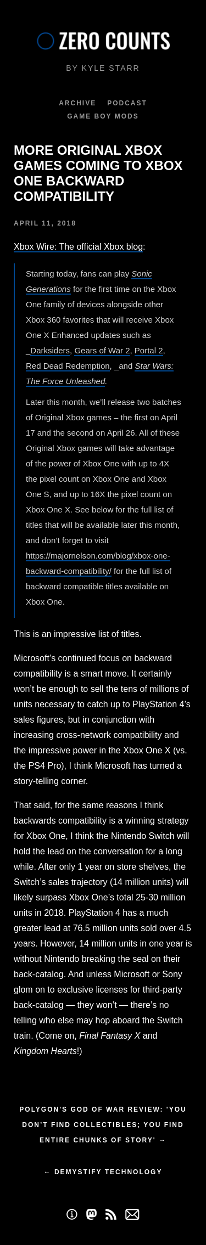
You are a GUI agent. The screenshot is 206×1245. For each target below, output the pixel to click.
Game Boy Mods (102, 116)
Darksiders (50, 350)
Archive (77, 103)
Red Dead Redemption (68, 365)
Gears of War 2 (102, 350)
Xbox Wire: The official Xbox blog (78, 246)
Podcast (127, 103)
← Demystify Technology (103, 1172)
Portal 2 (149, 350)
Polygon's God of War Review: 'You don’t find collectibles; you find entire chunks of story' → (102, 1125)
